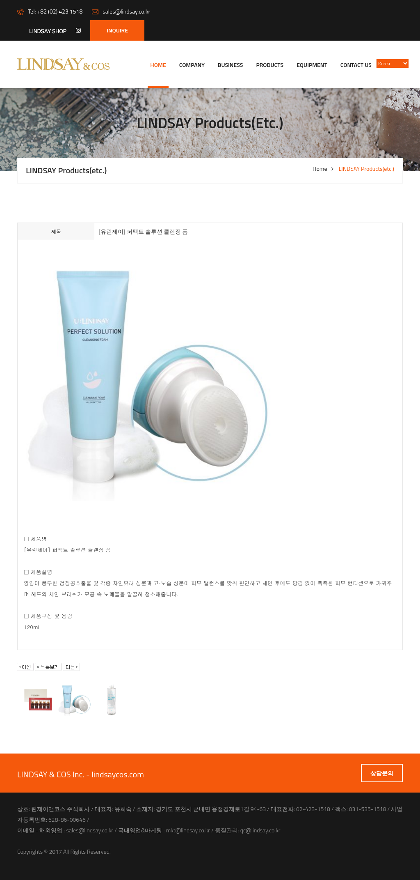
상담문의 (381, 773)
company (192, 64)
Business (230, 64)
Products (269, 64)
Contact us (356, 64)
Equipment (312, 64)
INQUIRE (117, 30)
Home (158, 64)
